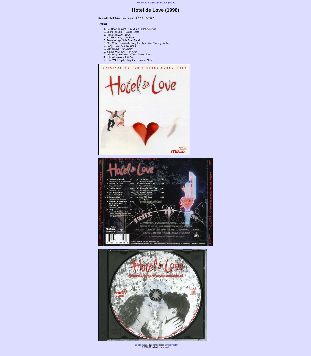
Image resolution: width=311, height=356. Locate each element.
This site (137, 345)
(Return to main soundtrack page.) (155, 2)
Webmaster (172, 345)
